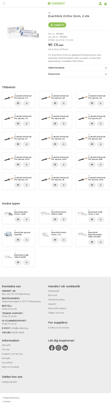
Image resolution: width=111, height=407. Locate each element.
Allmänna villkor (56, 299)
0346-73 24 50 (9, 316)
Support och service (12, 354)
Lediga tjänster (9, 382)
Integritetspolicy (11, 398)
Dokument (54, 74)
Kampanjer (54, 291)
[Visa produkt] (26, 103)
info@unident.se (19, 328)
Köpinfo (52, 304)
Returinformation (57, 308)
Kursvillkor (7, 362)
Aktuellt (6, 345)
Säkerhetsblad (56, 68)
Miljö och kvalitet (10, 367)
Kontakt (6, 358)
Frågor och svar (56, 313)
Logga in (59, 25)
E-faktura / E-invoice (58, 327)
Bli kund (52, 295)
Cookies (6, 401)
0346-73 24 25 (9, 324)
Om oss (5, 349)
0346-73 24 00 (9, 309)
